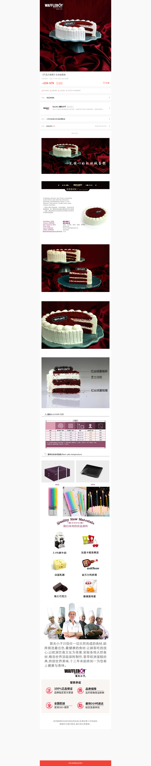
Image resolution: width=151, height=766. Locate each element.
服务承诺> (70, 107)
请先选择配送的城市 (75, 763)
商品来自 (59, 107)
